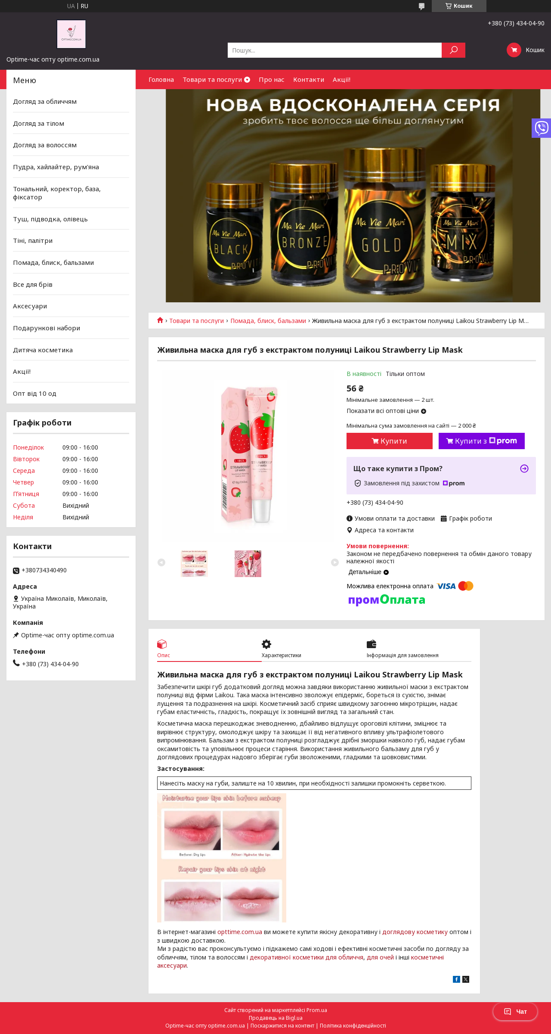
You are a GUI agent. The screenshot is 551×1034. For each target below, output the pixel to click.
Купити (394, 441)
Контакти (308, 79)
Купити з (486, 441)
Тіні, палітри (33, 240)
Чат (515, 1011)
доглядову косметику (415, 932)
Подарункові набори (46, 327)
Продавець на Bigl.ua (276, 1018)
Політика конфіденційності (353, 1025)
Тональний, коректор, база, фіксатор (57, 192)
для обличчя (344, 957)
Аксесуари (30, 305)
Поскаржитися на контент (282, 1025)
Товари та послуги (212, 79)
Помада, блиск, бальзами (268, 321)
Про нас (272, 79)
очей (387, 957)
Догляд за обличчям (45, 101)
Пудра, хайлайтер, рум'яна (56, 166)
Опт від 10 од (34, 393)
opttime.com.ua (239, 932)
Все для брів (33, 284)
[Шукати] (453, 50)
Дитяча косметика (43, 349)
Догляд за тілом (38, 123)
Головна (161, 79)
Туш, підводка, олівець (50, 218)
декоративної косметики (287, 957)
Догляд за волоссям (45, 144)
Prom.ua (316, 1010)
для (372, 957)
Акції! (341, 79)
